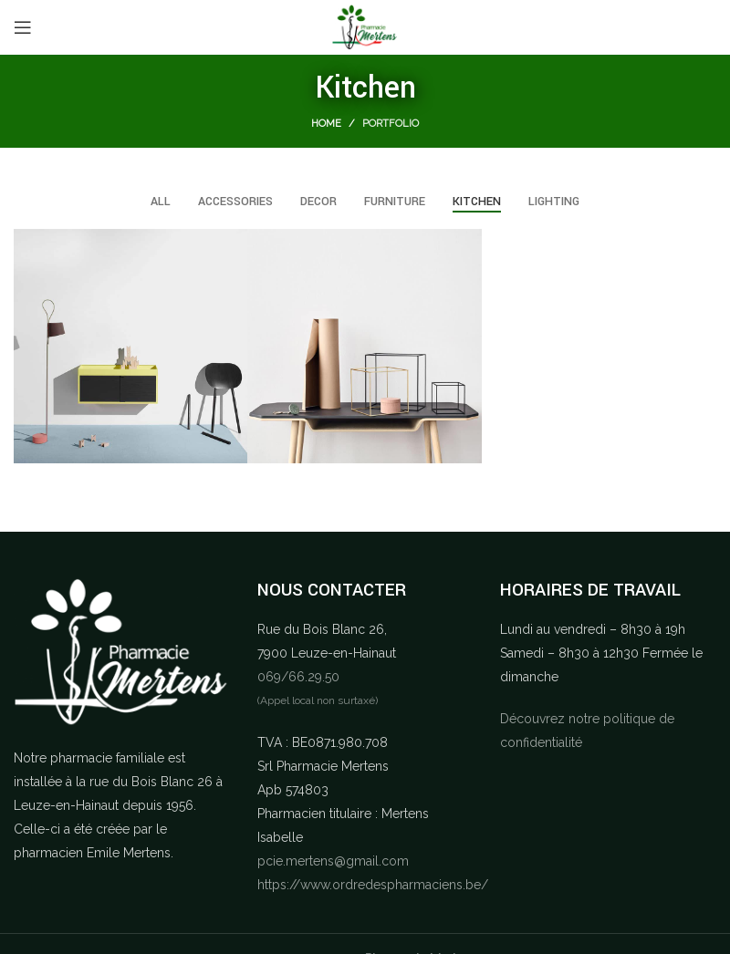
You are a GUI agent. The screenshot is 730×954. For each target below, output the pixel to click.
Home (326, 124)
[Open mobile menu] (23, 27)
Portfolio (390, 124)
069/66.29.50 (298, 676)
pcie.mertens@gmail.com (333, 861)
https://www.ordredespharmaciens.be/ (372, 884)
